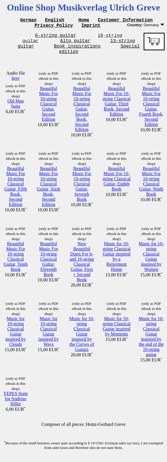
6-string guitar (55, 37)
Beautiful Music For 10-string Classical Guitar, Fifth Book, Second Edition (15, 191)
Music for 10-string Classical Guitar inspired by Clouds (15, 336)
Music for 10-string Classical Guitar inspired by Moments (116, 331)
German (28, 20)
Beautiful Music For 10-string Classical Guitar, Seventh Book (81, 189)
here (16, 83)
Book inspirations (77, 50)
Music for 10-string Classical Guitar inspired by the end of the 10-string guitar (151, 341)
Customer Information (125, 20)
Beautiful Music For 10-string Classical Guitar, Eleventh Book (48, 264)
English (54, 20)
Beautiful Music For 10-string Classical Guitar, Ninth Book (151, 186)
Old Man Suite (15, 109)
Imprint (90, 27)
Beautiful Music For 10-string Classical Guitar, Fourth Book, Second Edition (151, 111)
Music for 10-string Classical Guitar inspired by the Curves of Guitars (81, 339)
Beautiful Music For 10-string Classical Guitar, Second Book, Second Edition (81, 114)
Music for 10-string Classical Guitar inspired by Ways (48, 336)
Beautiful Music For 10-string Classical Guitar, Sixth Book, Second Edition (48, 191)
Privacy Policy (54, 27)
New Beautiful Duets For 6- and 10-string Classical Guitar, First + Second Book (82, 266)
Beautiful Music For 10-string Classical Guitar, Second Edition (48, 109)
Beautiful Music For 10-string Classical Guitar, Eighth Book (116, 184)
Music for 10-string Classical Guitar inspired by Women (151, 261)
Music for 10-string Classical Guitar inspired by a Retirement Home (116, 261)
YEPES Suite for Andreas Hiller (15, 403)
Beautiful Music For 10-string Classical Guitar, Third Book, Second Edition (116, 106)
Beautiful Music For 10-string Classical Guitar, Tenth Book (16, 261)
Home (84, 20)
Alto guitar (75, 44)
